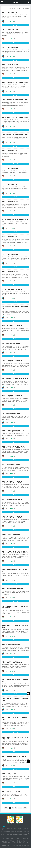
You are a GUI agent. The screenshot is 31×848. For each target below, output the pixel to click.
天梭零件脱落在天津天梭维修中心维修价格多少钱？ (15, 82)
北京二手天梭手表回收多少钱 (9, 12)
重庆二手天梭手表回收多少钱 (9, 236)
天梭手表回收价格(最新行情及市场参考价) (12, 588)
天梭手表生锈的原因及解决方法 (10, 29)
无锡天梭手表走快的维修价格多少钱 (11, 343)
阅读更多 (15, 25)
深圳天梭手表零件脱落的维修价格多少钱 (12, 396)
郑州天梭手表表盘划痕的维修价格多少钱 (12, 482)
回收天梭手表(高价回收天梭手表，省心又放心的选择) (15, 378)
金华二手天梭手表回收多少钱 (9, 150)
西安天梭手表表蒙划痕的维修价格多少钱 (12, 499)
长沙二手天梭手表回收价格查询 (10, 254)
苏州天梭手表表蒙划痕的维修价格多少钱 (12, 517)
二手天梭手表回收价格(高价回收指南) (11, 413)
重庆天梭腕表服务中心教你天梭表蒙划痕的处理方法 (15, 219)
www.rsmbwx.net (6, 834)
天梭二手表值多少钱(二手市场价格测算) (12, 791)
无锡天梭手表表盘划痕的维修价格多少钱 (12, 326)
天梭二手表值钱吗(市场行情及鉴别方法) (12, 662)
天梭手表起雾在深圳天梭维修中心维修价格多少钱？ (15, 99)
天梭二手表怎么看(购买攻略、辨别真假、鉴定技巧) (15, 552)
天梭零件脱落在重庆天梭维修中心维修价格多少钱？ (15, 134)
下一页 (20, 807)
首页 (18, 8)
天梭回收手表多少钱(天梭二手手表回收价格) (13, 431)
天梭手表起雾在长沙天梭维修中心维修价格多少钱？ (15, 117)
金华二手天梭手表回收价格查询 (10, 201)
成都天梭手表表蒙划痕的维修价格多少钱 (12, 361)
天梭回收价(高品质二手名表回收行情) (11, 534)
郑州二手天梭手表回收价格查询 (10, 64)
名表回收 (15, 2)
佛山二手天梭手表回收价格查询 (10, 168)
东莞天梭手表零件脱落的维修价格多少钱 (12, 289)
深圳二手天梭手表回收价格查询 (10, 47)
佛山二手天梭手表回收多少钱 (9, 184)
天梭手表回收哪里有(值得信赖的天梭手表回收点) (14, 756)
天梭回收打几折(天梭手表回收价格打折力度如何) (14, 447)
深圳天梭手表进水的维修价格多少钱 (11, 464)
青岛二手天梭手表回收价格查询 (10, 271)
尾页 (25, 807)
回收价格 (12, 21)
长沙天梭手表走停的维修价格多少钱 (11, 644)
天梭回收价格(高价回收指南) (9, 774)
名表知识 (12, 38)
